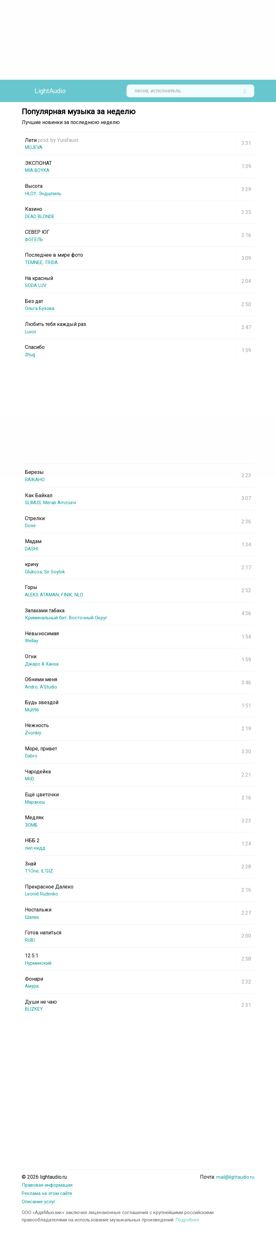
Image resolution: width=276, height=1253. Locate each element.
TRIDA (54, 262)
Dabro (31, 756)
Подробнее (188, 1219)
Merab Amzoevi (63, 502)
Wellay (32, 641)
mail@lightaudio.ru (234, 1177)
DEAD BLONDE (41, 216)
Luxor (31, 331)
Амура (32, 986)
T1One (32, 871)
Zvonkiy (33, 733)
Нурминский (40, 963)
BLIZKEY (35, 1009)
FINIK (70, 595)
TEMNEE (34, 262)
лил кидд (36, 848)
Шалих (33, 917)
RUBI (30, 940)
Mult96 (33, 710)
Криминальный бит (48, 618)
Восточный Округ (94, 618)
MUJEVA (34, 147)
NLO (83, 595)
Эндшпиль (52, 193)
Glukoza (34, 572)
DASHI (32, 549)
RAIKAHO (35, 479)
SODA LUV (37, 285)
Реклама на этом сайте (49, 1193)
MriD (30, 779)
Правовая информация (49, 1185)
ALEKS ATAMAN (43, 595)
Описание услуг (40, 1201)
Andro (31, 687)
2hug (30, 354)
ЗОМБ (32, 825)
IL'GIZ (48, 871)
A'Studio (49, 687)
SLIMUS (34, 502)
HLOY (31, 193)
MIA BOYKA (38, 170)
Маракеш (36, 802)
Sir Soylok (56, 572)
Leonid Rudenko (43, 894)
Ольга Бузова (41, 308)
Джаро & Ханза (43, 664)
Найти (244, 91)
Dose (31, 525)
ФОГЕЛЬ (35, 239)
